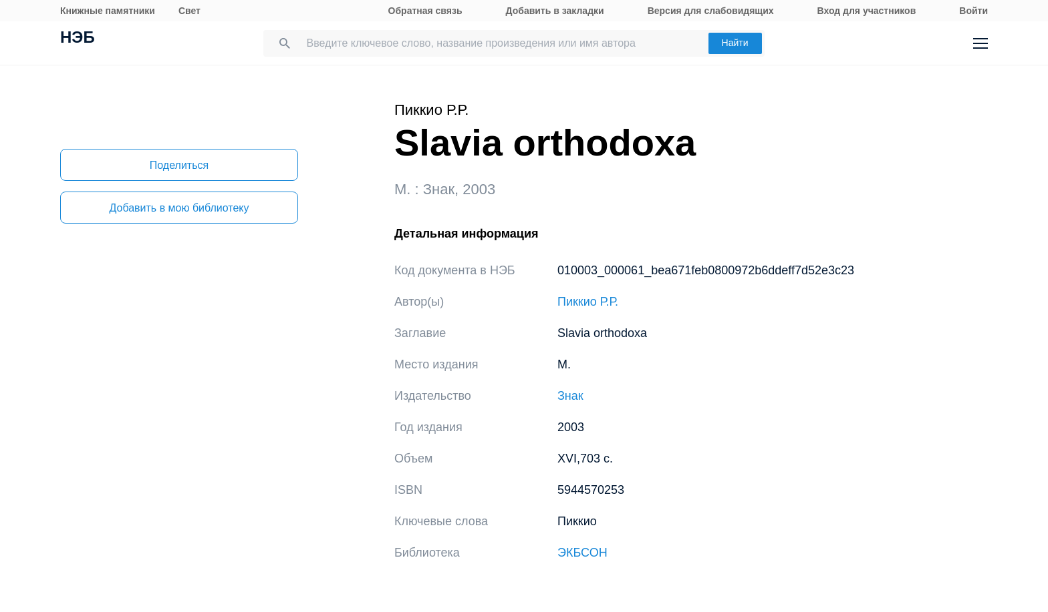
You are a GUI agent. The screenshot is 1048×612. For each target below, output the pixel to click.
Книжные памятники (107, 10)
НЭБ (77, 38)
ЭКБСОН (582, 552)
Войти (973, 10)
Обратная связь (425, 10)
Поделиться (179, 165)
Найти (735, 42)
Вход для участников (866, 10)
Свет (189, 10)
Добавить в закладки (555, 10)
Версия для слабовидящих (711, 10)
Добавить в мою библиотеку (179, 208)
